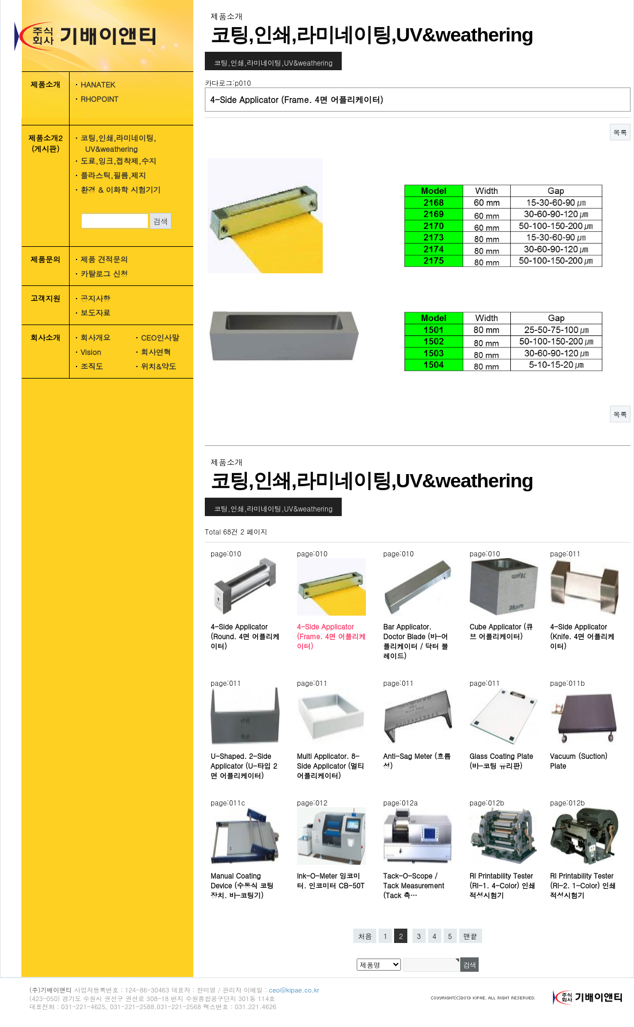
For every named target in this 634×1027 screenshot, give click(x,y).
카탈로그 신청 (104, 273)
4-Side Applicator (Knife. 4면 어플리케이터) (582, 636)
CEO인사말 (160, 337)
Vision (91, 351)
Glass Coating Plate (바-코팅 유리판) (501, 760)
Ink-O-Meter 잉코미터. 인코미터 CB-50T (330, 880)
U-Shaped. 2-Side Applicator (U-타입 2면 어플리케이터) (244, 765)
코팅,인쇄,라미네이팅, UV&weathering (114, 143)
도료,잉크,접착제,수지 (118, 160)
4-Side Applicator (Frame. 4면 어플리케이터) (331, 636)
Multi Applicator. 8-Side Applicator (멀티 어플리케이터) (330, 765)
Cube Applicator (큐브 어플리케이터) (501, 631)
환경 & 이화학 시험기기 (121, 189)
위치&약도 (158, 366)
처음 (365, 936)
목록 (620, 132)
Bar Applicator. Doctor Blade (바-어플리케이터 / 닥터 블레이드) (415, 641)
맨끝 (471, 936)
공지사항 (95, 298)
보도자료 (95, 312)
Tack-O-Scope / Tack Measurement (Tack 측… (413, 885)
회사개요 (95, 337)
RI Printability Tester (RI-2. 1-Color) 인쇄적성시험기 (583, 885)
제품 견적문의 (104, 259)
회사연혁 (156, 351)
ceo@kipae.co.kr (294, 990)
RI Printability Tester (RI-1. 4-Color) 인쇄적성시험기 (502, 885)
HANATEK (98, 84)
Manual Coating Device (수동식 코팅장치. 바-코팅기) (242, 885)
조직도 (92, 366)
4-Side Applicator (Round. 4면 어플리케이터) (245, 636)
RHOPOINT (100, 98)
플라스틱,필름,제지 (113, 175)
